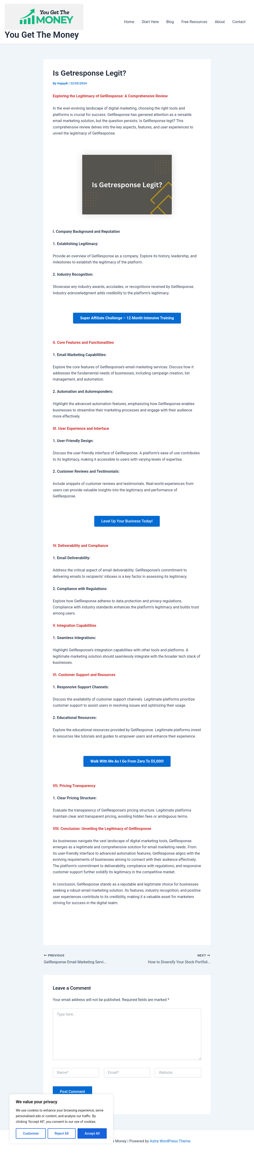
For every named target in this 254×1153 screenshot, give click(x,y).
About (220, 22)
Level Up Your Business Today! (127, 521)
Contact (239, 22)
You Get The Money (42, 35)
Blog (170, 22)
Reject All (62, 1133)
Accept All (92, 1133)
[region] (61, 1119)
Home (129, 22)
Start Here (150, 22)
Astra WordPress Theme (170, 1141)
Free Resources (194, 22)
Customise (31, 1133)
